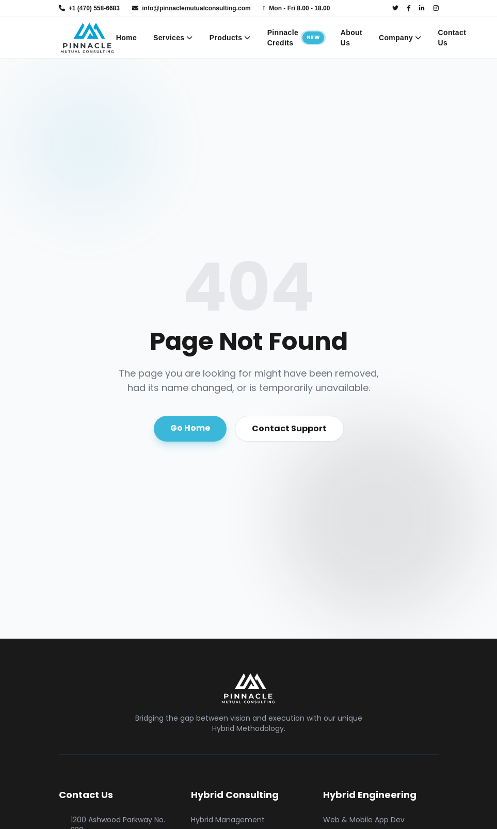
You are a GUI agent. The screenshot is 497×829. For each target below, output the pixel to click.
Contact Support (289, 428)
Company (400, 38)
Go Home (190, 428)
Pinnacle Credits (295, 37)
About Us (351, 37)
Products (230, 38)
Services (173, 38)
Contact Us (452, 37)
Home (126, 38)
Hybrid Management (228, 820)
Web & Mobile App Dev (364, 820)
